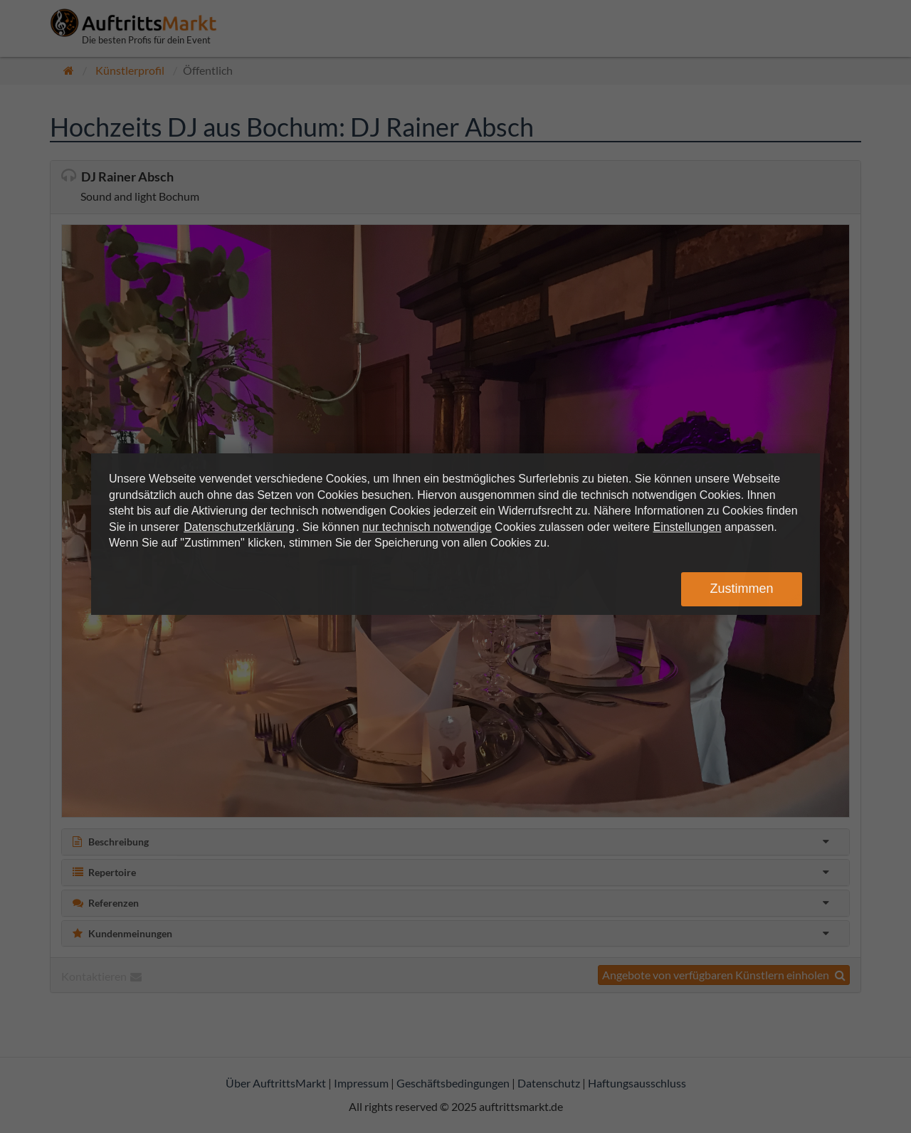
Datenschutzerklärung (239, 527)
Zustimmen (741, 588)
